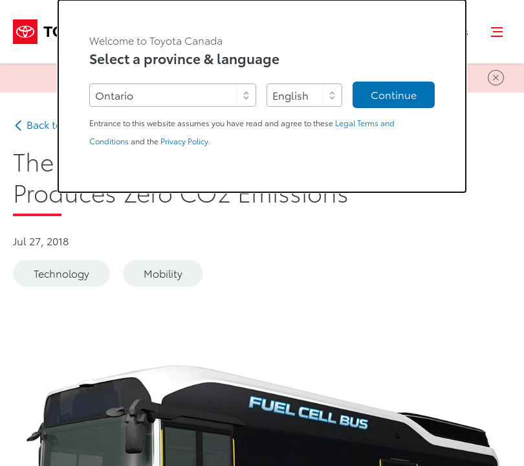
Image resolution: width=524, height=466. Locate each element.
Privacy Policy (184, 141)
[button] (497, 31)
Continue (394, 95)
